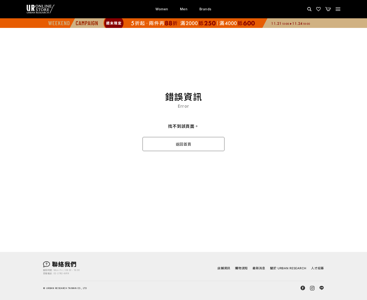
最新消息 (259, 268)
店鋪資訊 (223, 268)
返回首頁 (183, 144)
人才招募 (317, 268)
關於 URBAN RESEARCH (288, 268)
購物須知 (241, 268)
